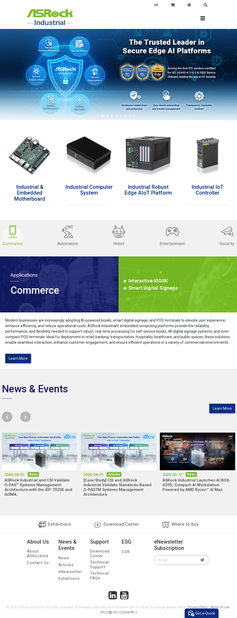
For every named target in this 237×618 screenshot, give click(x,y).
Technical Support (99, 564)
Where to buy (180, 524)
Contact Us (38, 562)
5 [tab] (121, 116)
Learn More (18, 358)
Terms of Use (219, 607)
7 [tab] (130, 116)
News (63, 558)
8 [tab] (134, 116)
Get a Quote (201, 613)
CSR (126, 551)
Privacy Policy (197, 607)
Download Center (116, 524)
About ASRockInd (37, 553)
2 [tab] (107, 116)
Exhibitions (54, 524)
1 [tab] (103, 116)
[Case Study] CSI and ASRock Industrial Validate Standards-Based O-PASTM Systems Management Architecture (117, 487)
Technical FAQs (99, 575)
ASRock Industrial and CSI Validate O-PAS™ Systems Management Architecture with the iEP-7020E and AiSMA (38, 487)
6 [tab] (125, 116)
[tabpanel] (118, 75)
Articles (66, 565)
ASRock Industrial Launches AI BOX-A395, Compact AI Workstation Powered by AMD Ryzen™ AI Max (196, 485)
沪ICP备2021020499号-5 (118, 612)
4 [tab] (116, 116)
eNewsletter (70, 571)
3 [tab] (112, 116)
